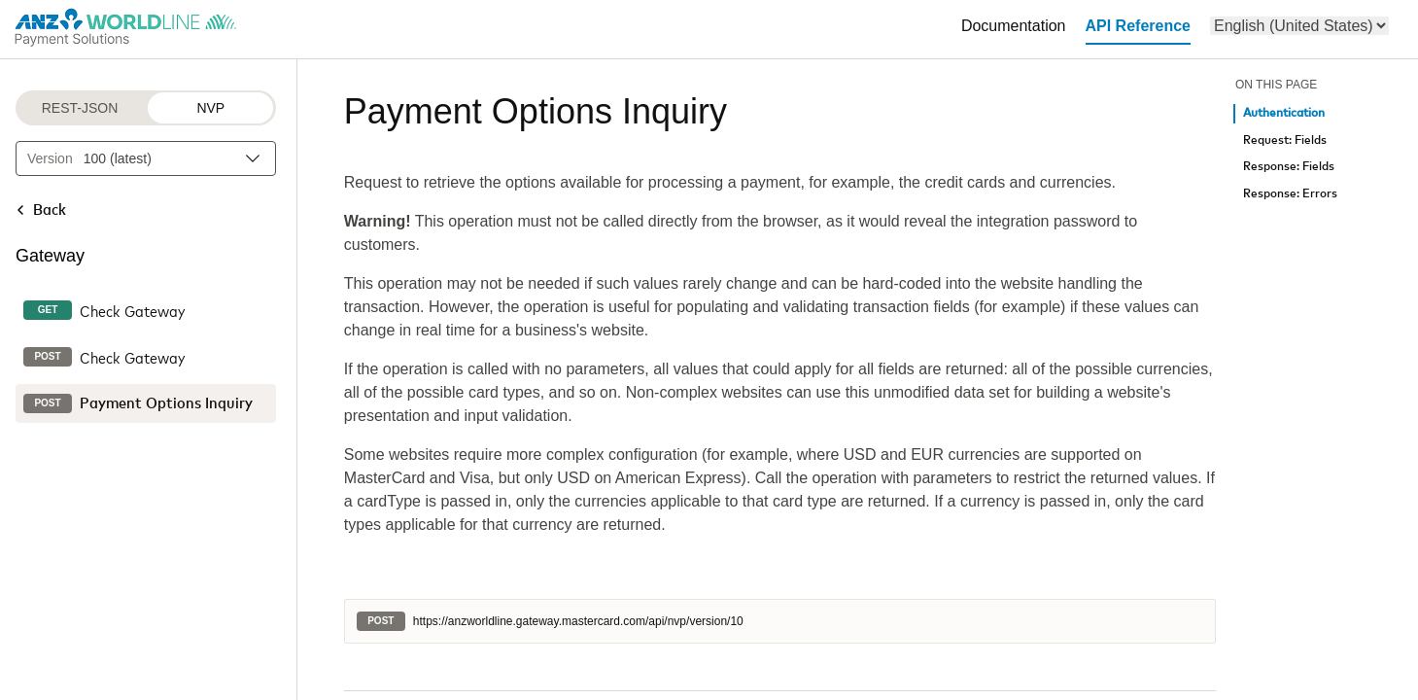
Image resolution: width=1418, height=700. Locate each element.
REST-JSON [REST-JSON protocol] (80, 108)
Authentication (1284, 113)
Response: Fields (1288, 166)
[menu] (1299, 26)
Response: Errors (1290, 194)
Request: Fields (1285, 140)
